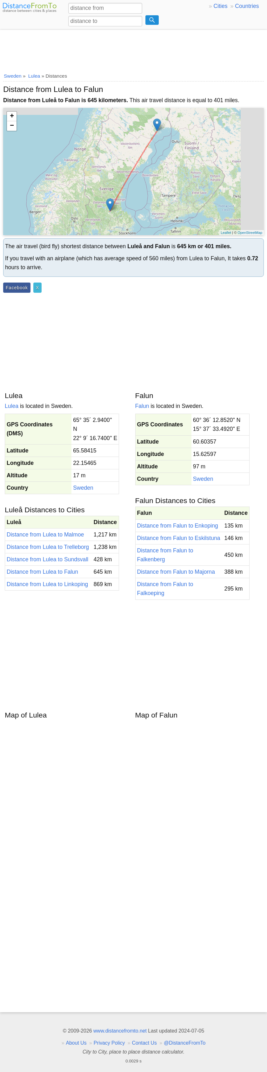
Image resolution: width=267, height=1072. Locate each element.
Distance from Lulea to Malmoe (45, 534)
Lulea (11, 406)
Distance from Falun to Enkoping (177, 525)
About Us (76, 1043)
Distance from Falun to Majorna (176, 572)
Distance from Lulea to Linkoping (47, 584)
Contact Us (144, 1043)
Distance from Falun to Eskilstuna (178, 538)
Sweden (83, 488)
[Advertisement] (133, 49)
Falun (142, 406)
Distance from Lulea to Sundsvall (47, 559)
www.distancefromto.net (120, 1030)
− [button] (12, 126)
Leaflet (226, 233)
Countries (247, 6)
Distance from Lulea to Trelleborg (48, 547)
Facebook (17, 287)
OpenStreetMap (249, 233)
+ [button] (12, 116)
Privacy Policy (109, 1043)
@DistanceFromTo (184, 1043)
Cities (221, 6)
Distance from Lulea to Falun (42, 572)
